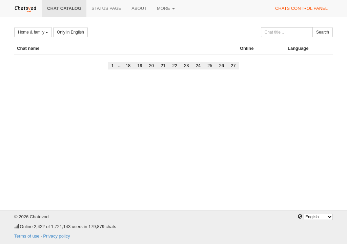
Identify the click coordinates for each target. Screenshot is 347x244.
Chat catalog (64, 8)
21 (163, 65)
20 (151, 65)
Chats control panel (301, 8)
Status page (106, 8)
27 (233, 65)
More (166, 8)
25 (209, 65)
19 (139, 65)
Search (322, 32)
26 (221, 65)
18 (128, 65)
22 (174, 65)
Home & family (33, 32)
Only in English (70, 32)
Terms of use (26, 236)
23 (186, 65)
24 (198, 65)
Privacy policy (56, 236)
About (139, 8)
